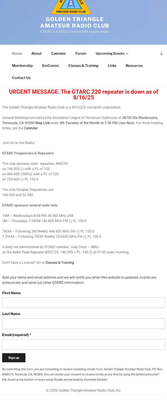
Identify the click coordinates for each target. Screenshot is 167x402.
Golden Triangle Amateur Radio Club (75, 22)
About (36, 53)
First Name (11, 293)
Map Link (42, 123)
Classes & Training (83, 66)
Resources (134, 66)
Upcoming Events (112, 53)
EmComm (50, 66)
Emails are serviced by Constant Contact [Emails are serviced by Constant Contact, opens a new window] (80, 379)
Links (112, 66)
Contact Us (21, 78)
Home (17, 53)
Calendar (58, 53)
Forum (80, 53)
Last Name (11, 314)
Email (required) (16, 335)
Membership (22, 66)
